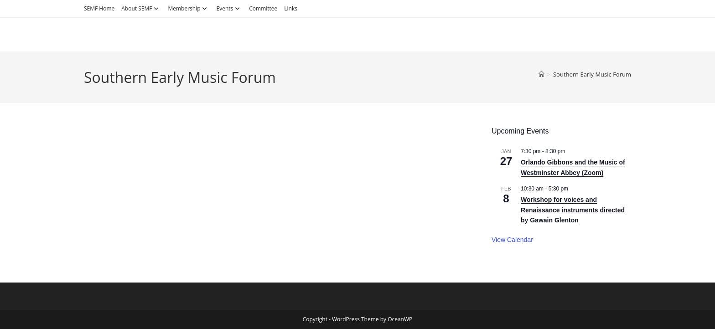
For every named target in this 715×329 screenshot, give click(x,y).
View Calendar (512, 239)
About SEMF (141, 8)
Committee (263, 8)
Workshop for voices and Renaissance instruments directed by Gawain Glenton (573, 210)
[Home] (541, 74)
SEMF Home (99, 8)
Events (229, 8)
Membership (188, 8)
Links (290, 8)
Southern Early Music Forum (592, 74)
